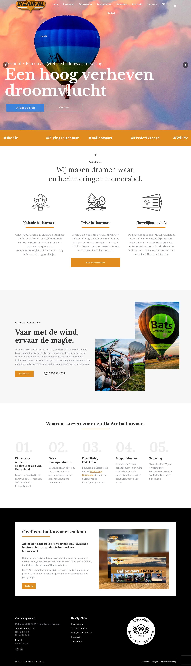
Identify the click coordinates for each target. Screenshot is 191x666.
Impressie (76, 637)
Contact (64, 107)
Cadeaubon (76, 641)
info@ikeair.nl (57, 2)
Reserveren (77, 624)
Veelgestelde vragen (81, 632)
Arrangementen (79, 628)
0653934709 (57, 373)
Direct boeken (25, 107)
